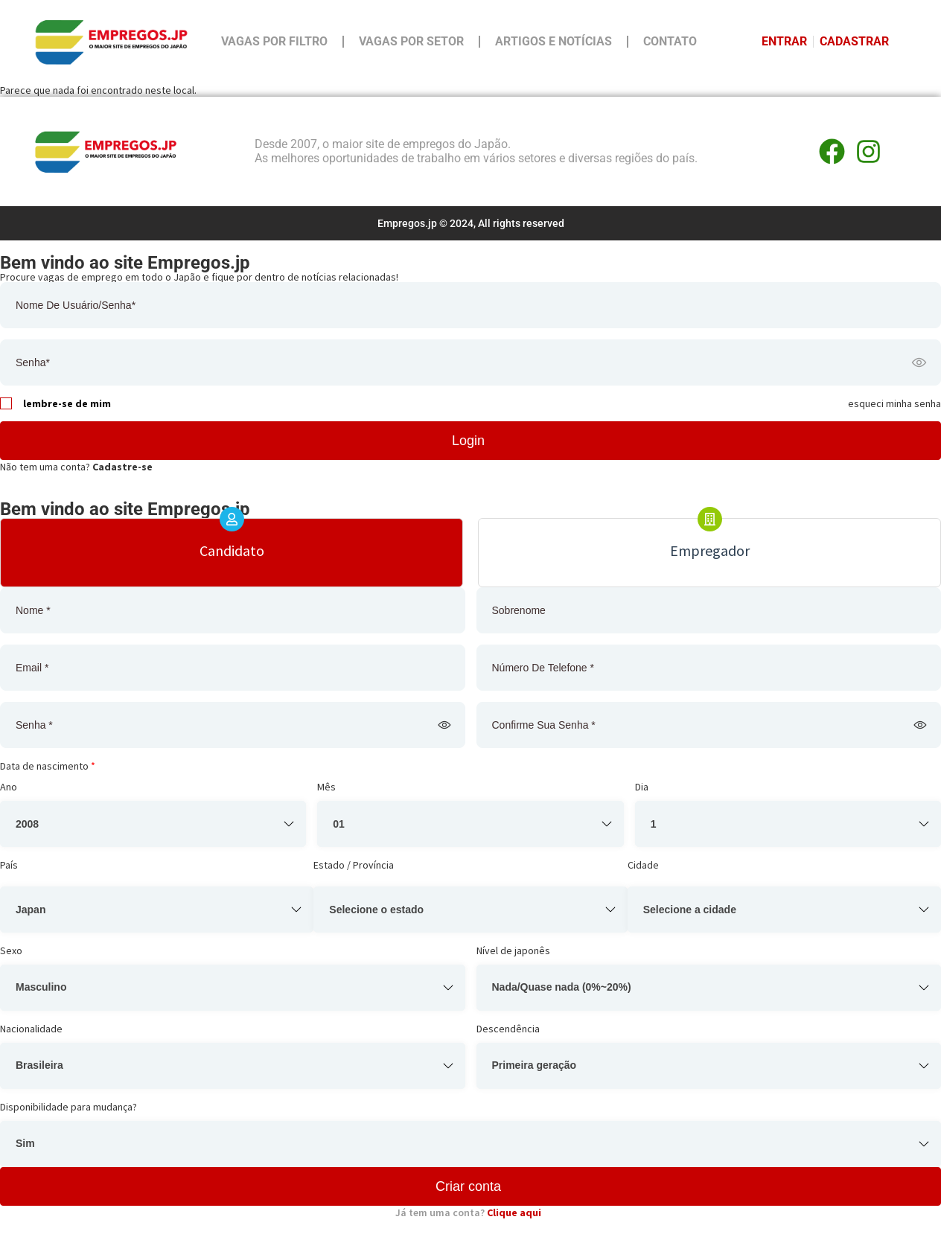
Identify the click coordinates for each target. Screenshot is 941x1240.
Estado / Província (353, 865)
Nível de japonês (513, 950)
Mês (326, 786)
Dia (641, 786)
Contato (670, 41)
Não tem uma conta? (76, 466)
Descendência (508, 1028)
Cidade (643, 865)
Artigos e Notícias (553, 41)
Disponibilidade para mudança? (68, 1106)
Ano (8, 786)
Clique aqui (514, 1212)
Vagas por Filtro (274, 41)
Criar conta (468, 1186)
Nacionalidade (31, 1028)
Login (468, 440)
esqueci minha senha (894, 403)
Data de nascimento (47, 766)
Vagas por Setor (411, 41)
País (9, 865)
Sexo (11, 950)
